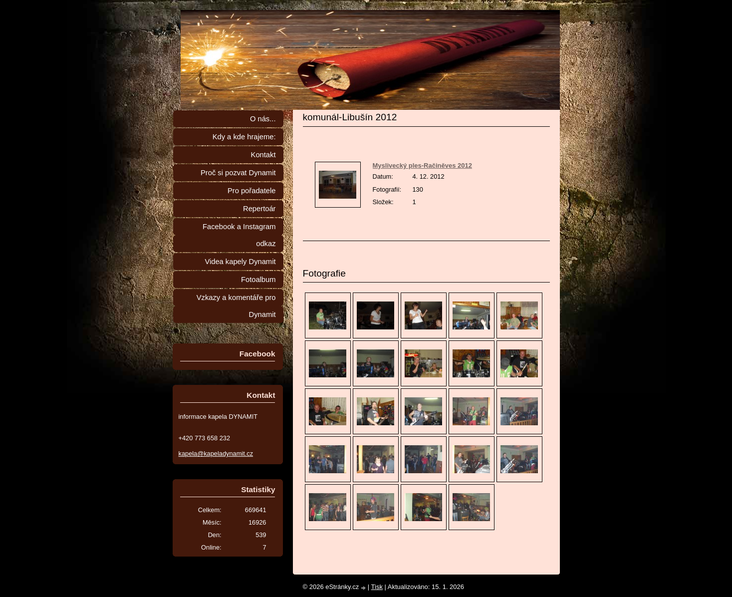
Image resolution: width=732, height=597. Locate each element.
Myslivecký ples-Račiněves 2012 (422, 165)
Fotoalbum (258, 280)
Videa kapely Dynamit (240, 262)
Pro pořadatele (252, 191)
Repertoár (259, 209)
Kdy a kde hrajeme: (244, 137)
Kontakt (263, 155)
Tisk (377, 587)
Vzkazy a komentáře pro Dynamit (236, 306)
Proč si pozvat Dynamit (238, 173)
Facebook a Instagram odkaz (239, 235)
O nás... (263, 119)
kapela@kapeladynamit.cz (216, 453)
